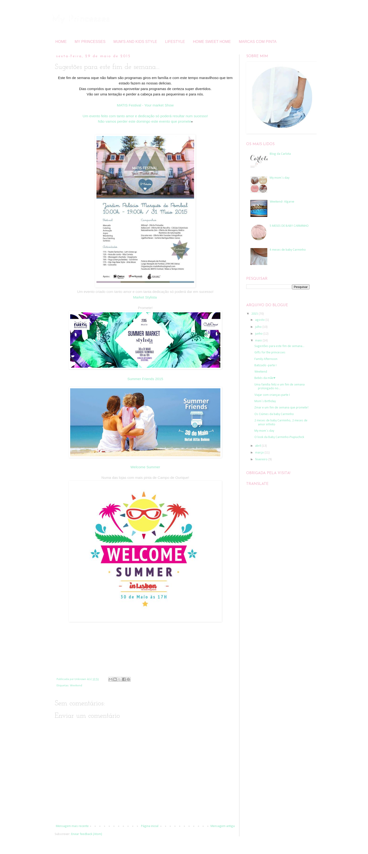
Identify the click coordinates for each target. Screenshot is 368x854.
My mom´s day (279, 178)
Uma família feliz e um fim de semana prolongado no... (279, 386)
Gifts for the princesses (269, 352)
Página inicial (149, 826)
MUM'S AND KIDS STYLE (135, 42)
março (259, 452)
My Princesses (80, 19)
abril (258, 446)
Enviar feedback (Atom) (86, 834)
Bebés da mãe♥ (264, 378)
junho (259, 334)
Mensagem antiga (223, 826)
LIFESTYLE (175, 42)
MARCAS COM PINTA (257, 42)
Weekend (76, 685)
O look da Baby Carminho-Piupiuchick (279, 437)
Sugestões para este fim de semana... (279, 346)
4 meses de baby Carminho (288, 250)
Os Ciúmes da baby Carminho (274, 414)
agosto (260, 320)
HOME (61, 42)
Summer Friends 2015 (145, 379)
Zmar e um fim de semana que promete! (281, 407)
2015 (255, 314)
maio (259, 340)
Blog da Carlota (280, 154)
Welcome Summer (145, 467)
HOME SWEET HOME (212, 42)
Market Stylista (145, 297)
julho (258, 327)
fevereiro (261, 459)
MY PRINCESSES (90, 42)
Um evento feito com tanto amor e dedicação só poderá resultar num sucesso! (145, 116)
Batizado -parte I (265, 365)
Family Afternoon (265, 359)
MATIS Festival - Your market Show (145, 105)
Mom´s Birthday (265, 401)
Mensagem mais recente (72, 826)
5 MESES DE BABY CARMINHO (289, 226)
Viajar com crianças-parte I (272, 395)
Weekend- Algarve (282, 202)
